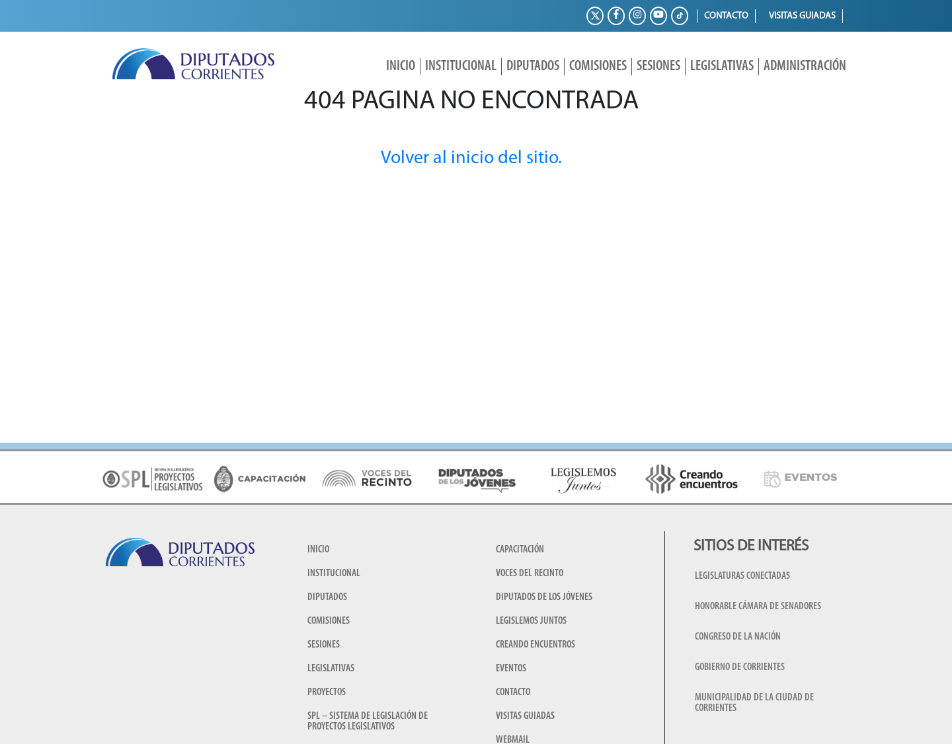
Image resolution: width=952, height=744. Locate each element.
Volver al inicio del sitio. (471, 158)
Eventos (511, 668)
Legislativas (722, 66)
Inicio (400, 66)
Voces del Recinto (529, 573)
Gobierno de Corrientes (740, 667)
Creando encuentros (535, 645)
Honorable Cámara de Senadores (758, 606)
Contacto (726, 16)
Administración (805, 66)
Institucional (460, 66)
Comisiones (598, 66)
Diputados (532, 66)
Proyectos (326, 692)
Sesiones (658, 66)
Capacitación (520, 549)
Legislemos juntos (531, 621)
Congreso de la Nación (738, 637)
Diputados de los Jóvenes (544, 597)
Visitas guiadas (802, 16)
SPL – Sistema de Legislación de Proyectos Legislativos (367, 721)
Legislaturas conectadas (742, 576)
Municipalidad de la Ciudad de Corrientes (754, 703)
